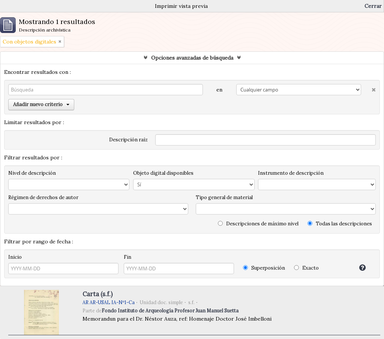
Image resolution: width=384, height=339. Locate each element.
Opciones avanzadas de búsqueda (192, 57)
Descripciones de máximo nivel (258, 223)
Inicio (15, 257)
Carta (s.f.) (97, 294)
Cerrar (373, 6)
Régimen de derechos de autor (43, 197)
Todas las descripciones (340, 223)
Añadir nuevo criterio (41, 104)
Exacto (306, 268)
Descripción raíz (128, 139)
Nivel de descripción (32, 173)
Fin (127, 257)
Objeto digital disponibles (163, 173)
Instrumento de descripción (291, 173)
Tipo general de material (224, 197)
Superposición (264, 268)
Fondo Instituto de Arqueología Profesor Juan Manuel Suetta (170, 311)
